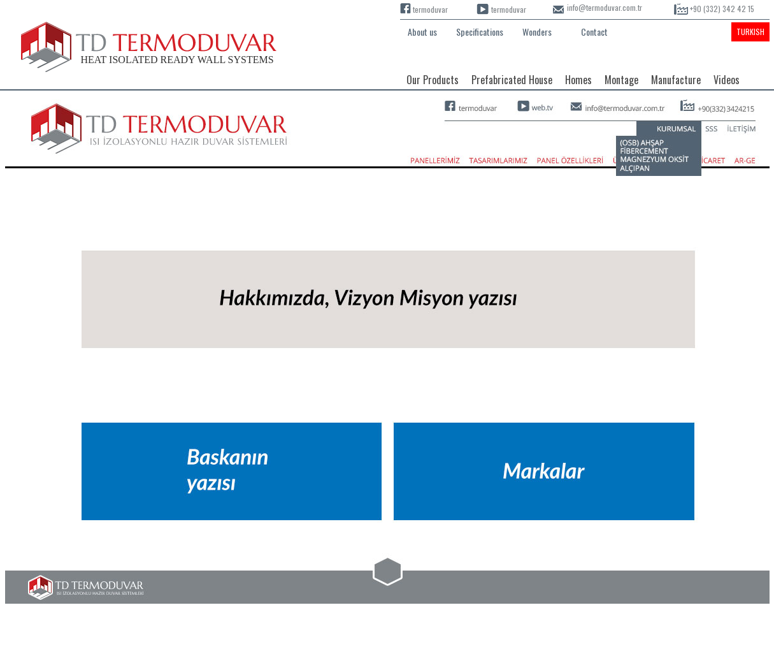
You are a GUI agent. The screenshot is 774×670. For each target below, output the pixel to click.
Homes (578, 79)
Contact (594, 31)
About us (422, 31)
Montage (621, 79)
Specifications (479, 31)
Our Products (432, 79)
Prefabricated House (511, 79)
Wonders (537, 31)
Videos (726, 79)
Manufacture (676, 79)
